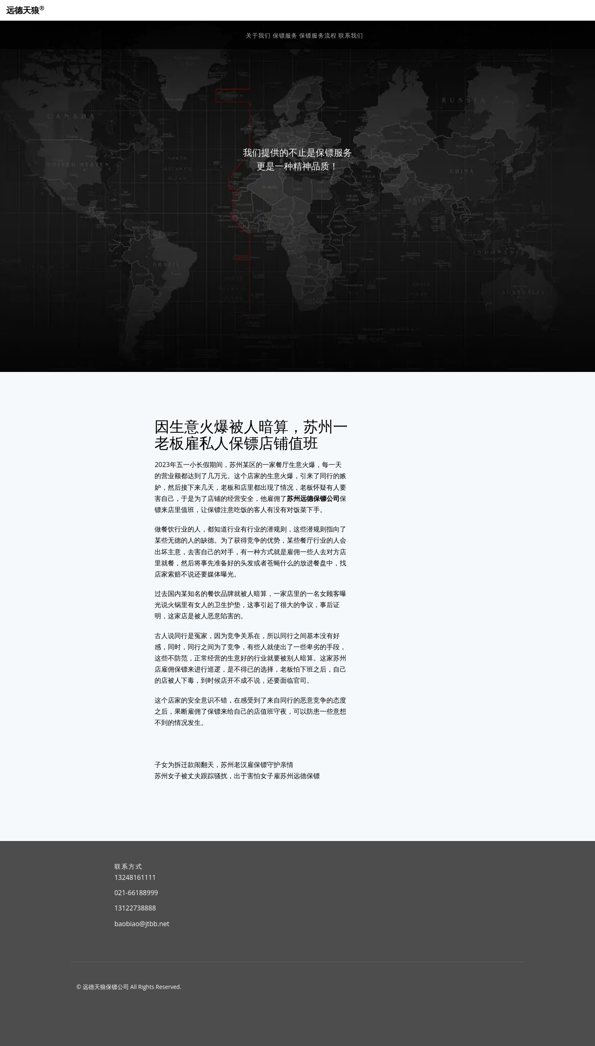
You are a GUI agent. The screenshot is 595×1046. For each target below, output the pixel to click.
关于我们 (258, 35)
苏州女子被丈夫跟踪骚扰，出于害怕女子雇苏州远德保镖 (237, 775)
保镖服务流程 (318, 35)
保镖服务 (285, 35)
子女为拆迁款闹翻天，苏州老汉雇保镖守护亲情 (224, 764)
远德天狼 (25, 10)
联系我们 (350, 35)
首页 (237, 35)
